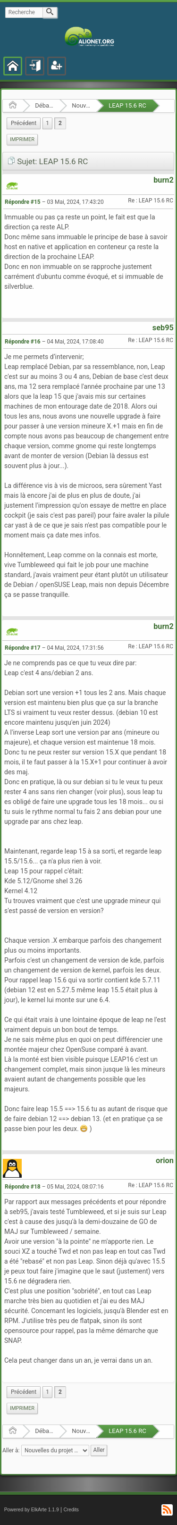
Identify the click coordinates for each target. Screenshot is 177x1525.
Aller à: (10, 1450)
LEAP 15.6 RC (127, 105)
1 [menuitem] (47, 123)
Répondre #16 (23, 341)
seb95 (163, 327)
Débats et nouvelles (44, 105)
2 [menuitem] (60, 123)
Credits (71, 1509)
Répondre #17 (23, 648)
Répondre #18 (23, 1186)
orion (165, 1160)
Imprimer (22, 139)
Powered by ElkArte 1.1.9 (31, 1509)
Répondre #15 (23, 202)
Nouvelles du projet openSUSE (81, 105)
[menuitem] (24, 123)
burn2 (163, 180)
